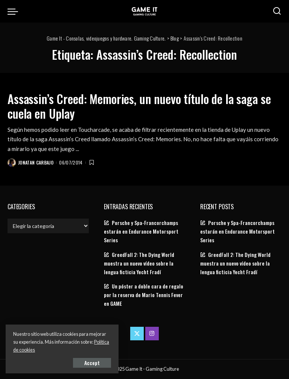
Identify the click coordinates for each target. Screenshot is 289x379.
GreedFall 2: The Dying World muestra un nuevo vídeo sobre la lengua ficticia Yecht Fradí (139, 263)
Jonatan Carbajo (35, 162)
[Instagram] (152, 333)
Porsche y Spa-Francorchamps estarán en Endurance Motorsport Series (141, 231)
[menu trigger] (15, 11)
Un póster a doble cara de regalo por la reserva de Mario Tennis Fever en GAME (143, 294)
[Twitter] (137, 333)
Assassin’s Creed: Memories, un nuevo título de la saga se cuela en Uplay (139, 106)
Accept (92, 363)
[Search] (276, 11)
